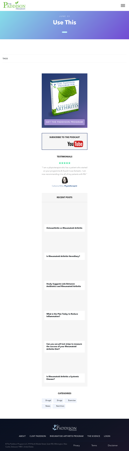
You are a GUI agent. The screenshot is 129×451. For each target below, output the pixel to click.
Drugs (59, 400)
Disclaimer (113, 445)
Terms (94, 445)
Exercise (72, 400)
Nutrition (60, 406)
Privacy (76, 445)
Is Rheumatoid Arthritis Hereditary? (63, 256)
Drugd (48, 400)
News (48, 406)
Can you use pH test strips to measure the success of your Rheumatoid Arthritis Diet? (64, 346)
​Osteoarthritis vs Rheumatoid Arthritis (64, 228)
